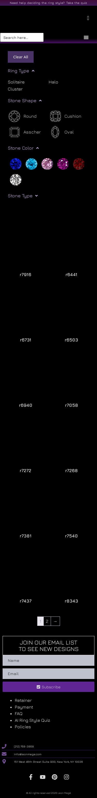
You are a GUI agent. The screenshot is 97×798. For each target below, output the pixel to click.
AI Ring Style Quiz (32, 720)
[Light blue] (31, 163)
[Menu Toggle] (86, 37)
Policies (23, 726)
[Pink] (47, 163)
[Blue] (16, 163)
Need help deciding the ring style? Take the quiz (48, 3)
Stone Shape (25, 100)
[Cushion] (65, 116)
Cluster (15, 89)
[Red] (79, 163)
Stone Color (23, 148)
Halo (53, 82)
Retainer (23, 700)
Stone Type (23, 196)
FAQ (19, 713)
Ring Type (21, 71)
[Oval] (61, 132)
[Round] (22, 116)
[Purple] (63, 163)
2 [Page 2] (47, 621)
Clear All (20, 56)
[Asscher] (24, 132)
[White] (16, 179)
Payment (24, 707)
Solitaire (16, 82)
